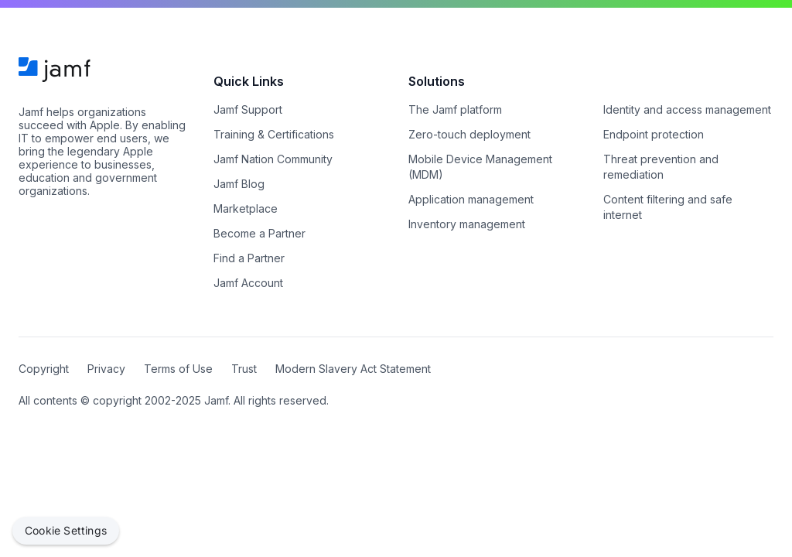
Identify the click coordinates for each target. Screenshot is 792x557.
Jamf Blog (239, 183)
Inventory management (466, 224)
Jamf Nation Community (273, 159)
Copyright (44, 368)
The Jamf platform (455, 109)
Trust (244, 368)
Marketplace (245, 208)
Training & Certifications (273, 134)
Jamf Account (248, 282)
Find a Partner (249, 258)
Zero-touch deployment (469, 134)
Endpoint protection (653, 134)
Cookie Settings (66, 530)
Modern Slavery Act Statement (353, 368)
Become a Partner (259, 233)
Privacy (106, 368)
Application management (471, 199)
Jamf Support (247, 109)
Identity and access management (687, 109)
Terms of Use (178, 368)
